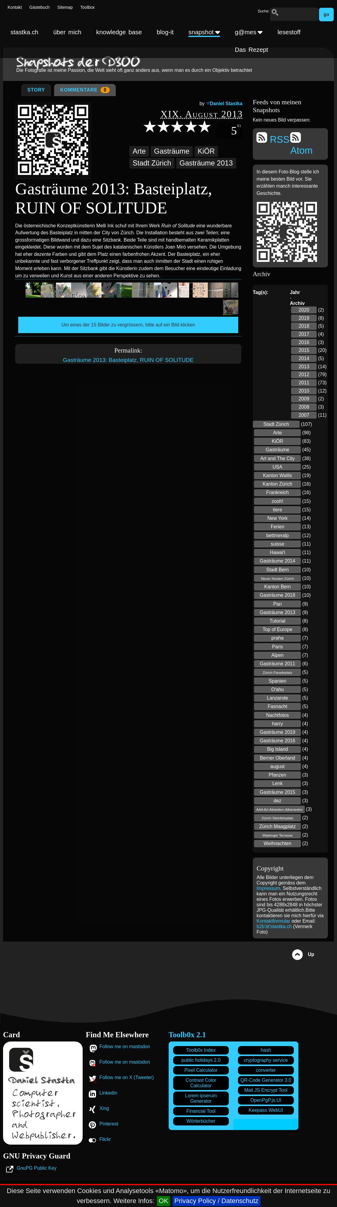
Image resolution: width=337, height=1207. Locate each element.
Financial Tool (200, 1111)
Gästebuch (39, 7)
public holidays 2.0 (201, 1060)
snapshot (204, 32)
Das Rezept (251, 49)
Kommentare (85, 90)
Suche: (264, 11)
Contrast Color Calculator (201, 1083)
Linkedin (108, 1092)
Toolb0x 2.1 (187, 1035)
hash (266, 1050)
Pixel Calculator (201, 1070)
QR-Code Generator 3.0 (265, 1080)
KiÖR (206, 151)
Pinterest (108, 1123)
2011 (304, 382)
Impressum (268, 888)
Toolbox (87, 7)
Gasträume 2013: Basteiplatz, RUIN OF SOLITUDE (128, 360)
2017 (304, 334)
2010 (304, 390)
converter (266, 1070)
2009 (304, 398)
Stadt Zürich (151, 163)
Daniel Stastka (226, 103)
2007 (304, 415)
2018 (304, 326)
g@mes (249, 32)
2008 (304, 407)
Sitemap (65, 7)
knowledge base (119, 32)
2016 (304, 342)
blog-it (165, 32)
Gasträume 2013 (206, 163)
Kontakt (15, 7)
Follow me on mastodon (124, 1046)
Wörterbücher (201, 1121)
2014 (304, 358)
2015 (304, 350)
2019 (304, 318)
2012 (304, 374)
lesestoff (289, 32)
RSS (272, 138)
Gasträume (171, 151)
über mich (67, 32)
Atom (301, 144)
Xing (104, 1108)
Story (36, 89)
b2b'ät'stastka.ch (274, 926)
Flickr (105, 1139)
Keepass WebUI (266, 1110)
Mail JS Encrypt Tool (265, 1090)
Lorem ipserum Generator (201, 1098)
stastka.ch (24, 32)
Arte (139, 151)
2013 (304, 366)
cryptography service (266, 1060)
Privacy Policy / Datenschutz (216, 1201)
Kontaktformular (273, 921)
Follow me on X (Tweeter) (126, 1077)
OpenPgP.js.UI (265, 1100)
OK (163, 1201)
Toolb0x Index (201, 1050)
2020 (304, 310)
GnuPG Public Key (37, 1168)
